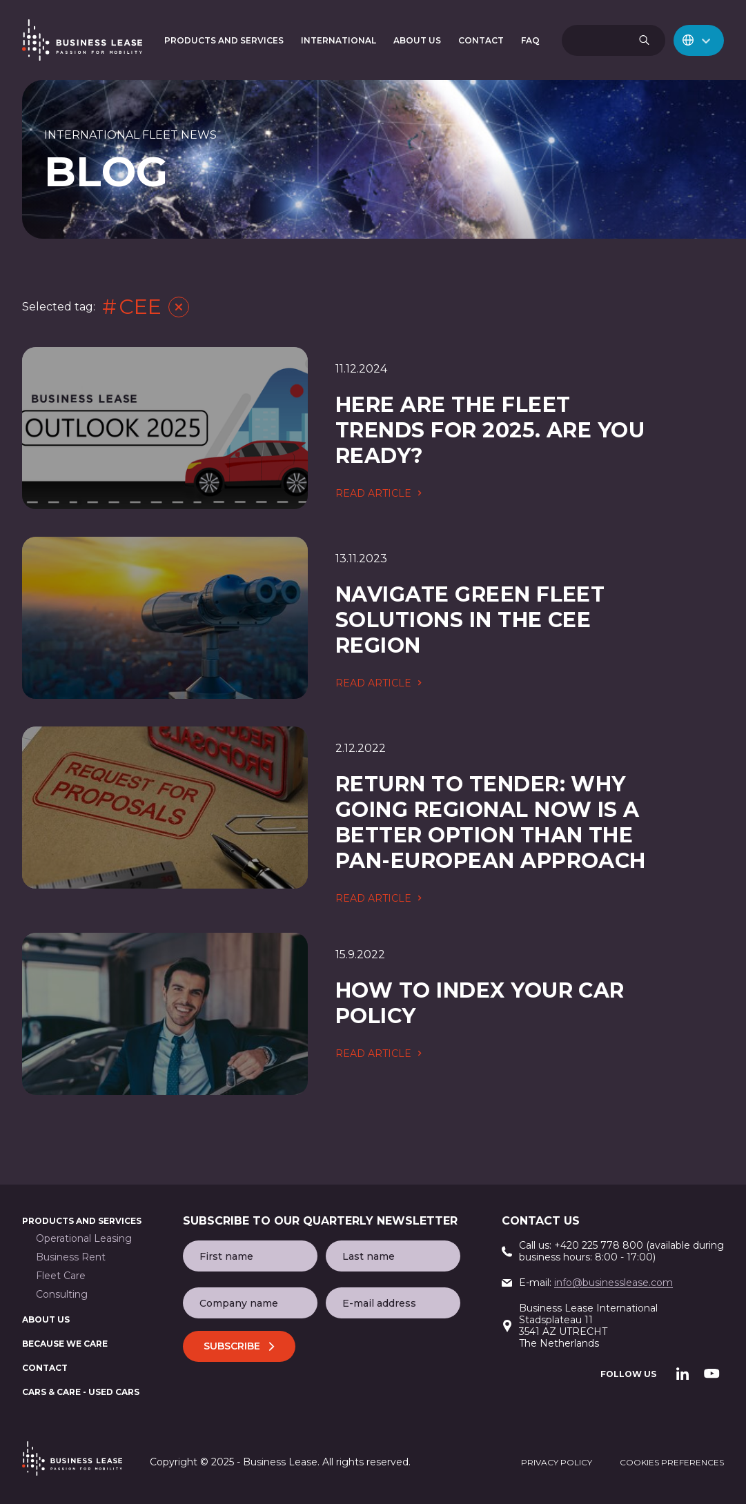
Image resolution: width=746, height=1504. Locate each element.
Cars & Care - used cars (80, 1392)
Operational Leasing (84, 1239)
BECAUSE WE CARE (65, 1343)
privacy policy (556, 1462)
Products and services (81, 1221)
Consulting (62, 1294)
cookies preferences (672, 1462)
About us (46, 1319)
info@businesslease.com (613, 1282)
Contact (45, 1368)
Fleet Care (61, 1276)
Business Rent (71, 1257)
